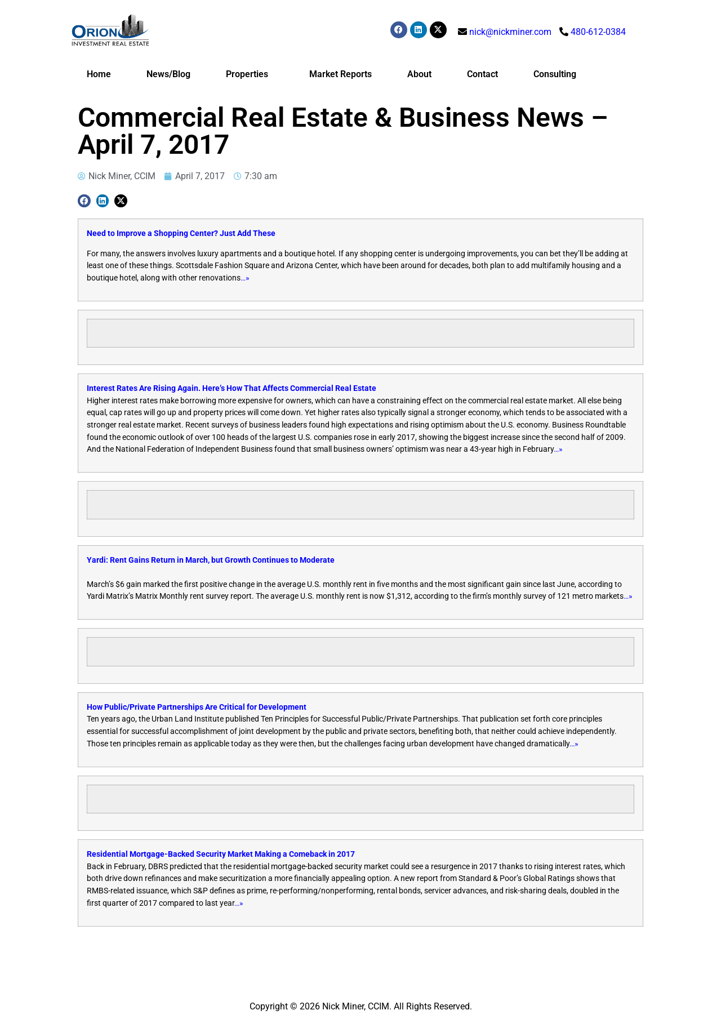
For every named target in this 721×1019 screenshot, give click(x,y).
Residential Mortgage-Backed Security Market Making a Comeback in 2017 (221, 854)
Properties (250, 74)
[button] (84, 200)
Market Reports (340, 74)
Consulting (554, 74)
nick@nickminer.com (510, 31)
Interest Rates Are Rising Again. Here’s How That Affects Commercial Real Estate (231, 388)
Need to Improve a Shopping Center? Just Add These (181, 233)
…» (245, 278)
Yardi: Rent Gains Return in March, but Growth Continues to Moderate (211, 560)
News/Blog (168, 74)
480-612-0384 (598, 31)
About (419, 74)
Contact (482, 74)
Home (99, 74)
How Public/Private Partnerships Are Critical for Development (196, 707)
